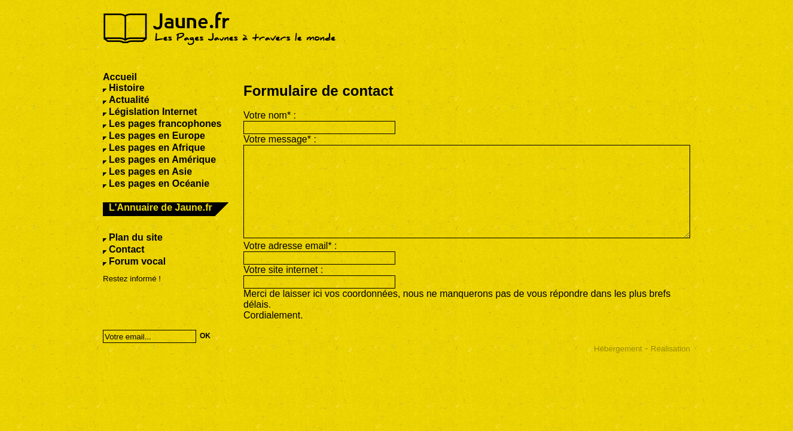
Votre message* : (279, 139)
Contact (127, 249)
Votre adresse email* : (290, 246)
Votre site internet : (283, 270)
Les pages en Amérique (162, 159)
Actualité (129, 100)
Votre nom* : (269, 115)
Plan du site (136, 237)
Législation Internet (153, 112)
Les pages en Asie (150, 171)
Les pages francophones (165, 124)
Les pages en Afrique (157, 147)
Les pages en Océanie (159, 183)
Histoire (127, 88)
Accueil (120, 77)
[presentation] (180, 303)
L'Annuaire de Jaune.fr (160, 207)
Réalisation (670, 348)
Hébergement (618, 348)
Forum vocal (137, 261)
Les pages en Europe (157, 135)
